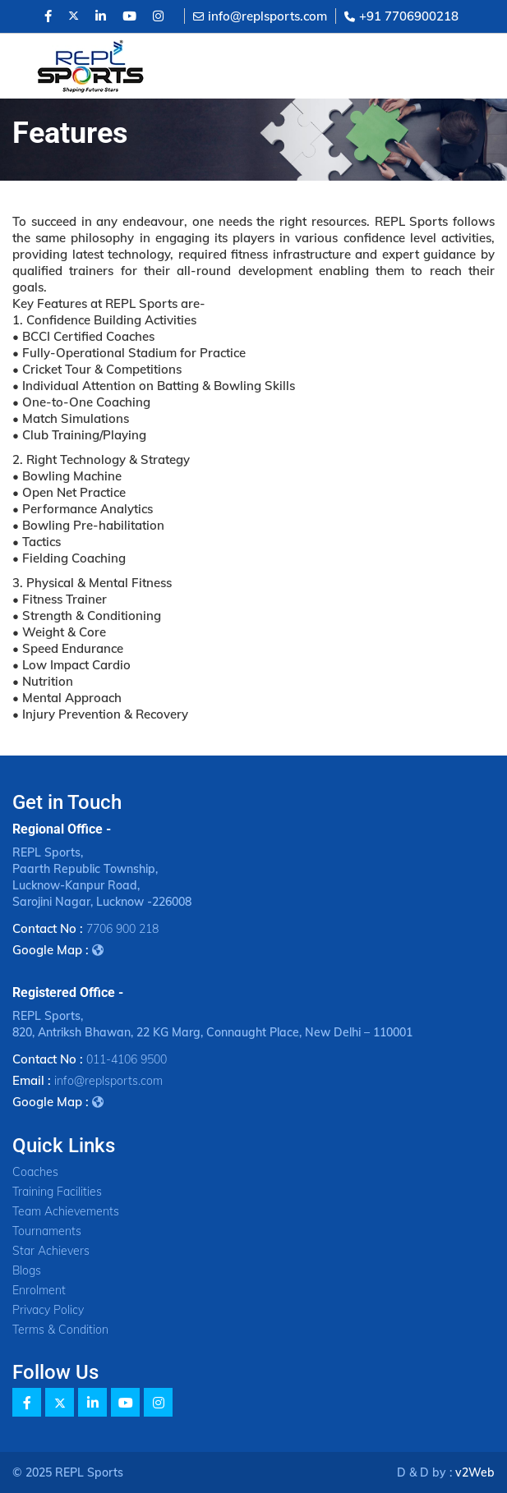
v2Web (475, 1472)
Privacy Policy (48, 1309)
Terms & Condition (60, 1329)
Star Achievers (51, 1250)
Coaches (35, 1172)
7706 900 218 (122, 928)
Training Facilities (57, 1191)
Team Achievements (65, 1211)
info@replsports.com (260, 16)
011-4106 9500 (126, 1059)
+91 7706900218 (401, 16)
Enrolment (39, 1290)
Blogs (26, 1270)
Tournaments (46, 1231)
